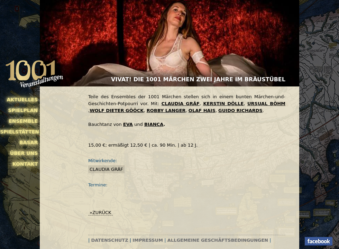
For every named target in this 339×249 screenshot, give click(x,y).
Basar (28, 142)
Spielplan (23, 110)
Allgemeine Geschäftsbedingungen (217, 240)
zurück (101, 212)
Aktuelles (22, 99)
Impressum (147, 240)
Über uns (24, 153)
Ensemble (23, 121)
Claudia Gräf (106, 169)
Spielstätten (19, 132)
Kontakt (25, 164)
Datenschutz (109, 240)
